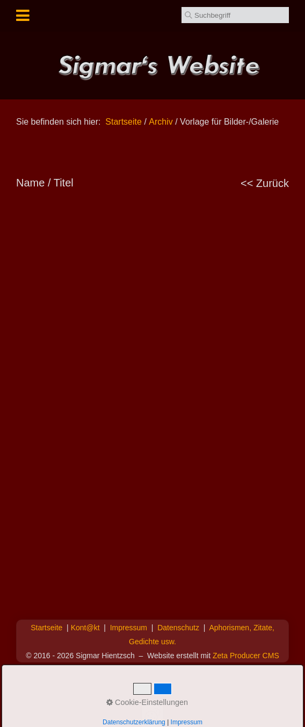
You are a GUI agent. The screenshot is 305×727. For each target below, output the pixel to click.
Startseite (123, 121)
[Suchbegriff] (235, 15)
